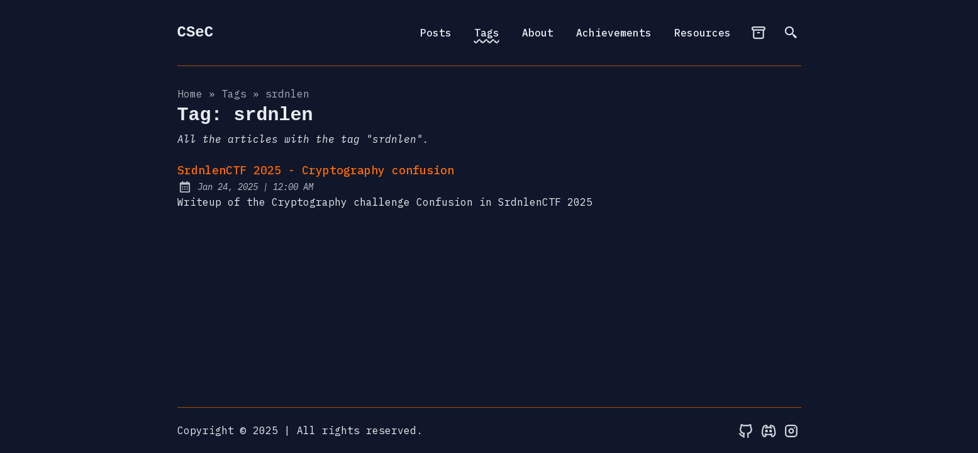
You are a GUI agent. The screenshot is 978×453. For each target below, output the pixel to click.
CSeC (195, 32)
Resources (702, 32)
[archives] (758, 33)
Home (190, 93)
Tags (486, 32)
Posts (436, 32)
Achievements (614, 32)
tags (234, 93)
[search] (791, 33)
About (537, 32)
